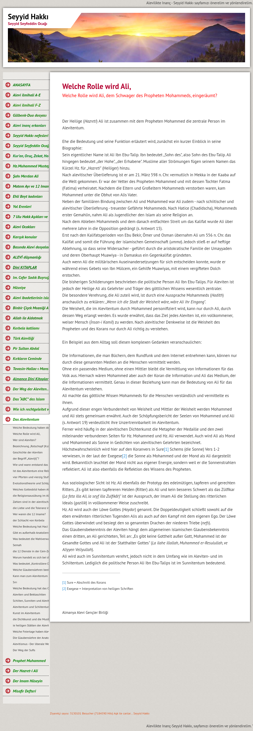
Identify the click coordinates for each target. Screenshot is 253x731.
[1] (166, 449)
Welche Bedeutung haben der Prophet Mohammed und (31, 427)
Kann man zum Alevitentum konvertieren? (31, 576)
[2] (124, 456)
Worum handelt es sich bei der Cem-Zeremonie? (31, 557)
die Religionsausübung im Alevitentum (31, 495)
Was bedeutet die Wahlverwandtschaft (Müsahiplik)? (31, 539)
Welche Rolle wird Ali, (26, 434)
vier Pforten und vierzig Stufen (31, 477)
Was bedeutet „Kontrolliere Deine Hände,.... (31, 563)
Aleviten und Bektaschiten (29, 594)
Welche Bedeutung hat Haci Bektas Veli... (31, 526)
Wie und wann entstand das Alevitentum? (31, 464)
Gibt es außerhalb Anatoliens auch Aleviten (31, 532)
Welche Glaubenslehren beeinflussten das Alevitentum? (31, 570)
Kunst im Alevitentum (26, 613)
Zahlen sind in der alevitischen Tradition (31, 502)
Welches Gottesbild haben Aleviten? (31, 489)
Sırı (15, 582)
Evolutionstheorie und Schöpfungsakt (31, 483)
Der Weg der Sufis (24, 650)
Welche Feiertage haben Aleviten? (31, 631)
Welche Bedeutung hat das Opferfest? (31, 588)
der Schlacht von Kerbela (28, 520)
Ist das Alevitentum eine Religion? (31, 471)
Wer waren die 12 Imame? (29, 514)
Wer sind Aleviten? (24, 440)
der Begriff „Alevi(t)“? (26, 458)
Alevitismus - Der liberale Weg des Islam (31, 644)
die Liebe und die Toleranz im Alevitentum (31, 508)
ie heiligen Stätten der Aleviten (31, 625)
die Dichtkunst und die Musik (31, 619)
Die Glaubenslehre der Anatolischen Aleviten (31, 638)
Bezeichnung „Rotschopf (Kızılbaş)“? (31, 446)
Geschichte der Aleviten (27, 452)
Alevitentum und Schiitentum (31, 607)
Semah (17, 545)
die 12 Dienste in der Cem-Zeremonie (31, 551)
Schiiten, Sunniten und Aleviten (31, 600)
